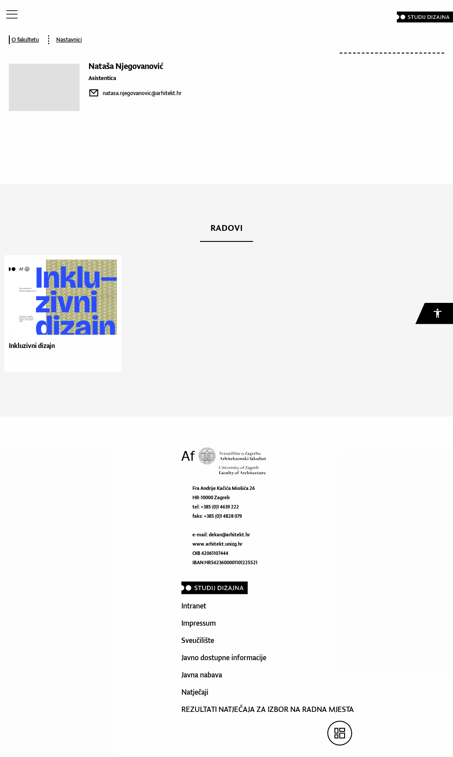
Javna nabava (201, 675)
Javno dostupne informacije (223, 657)
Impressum (198, 623)
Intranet (193, 606)
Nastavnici (69, 39)
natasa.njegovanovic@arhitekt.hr (142, 93)
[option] (60, 313)
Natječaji (194, 692)
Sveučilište (197, 640)
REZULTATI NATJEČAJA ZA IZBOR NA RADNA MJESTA (267, 709)
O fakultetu (25, 39)
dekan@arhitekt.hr (229, 534)
